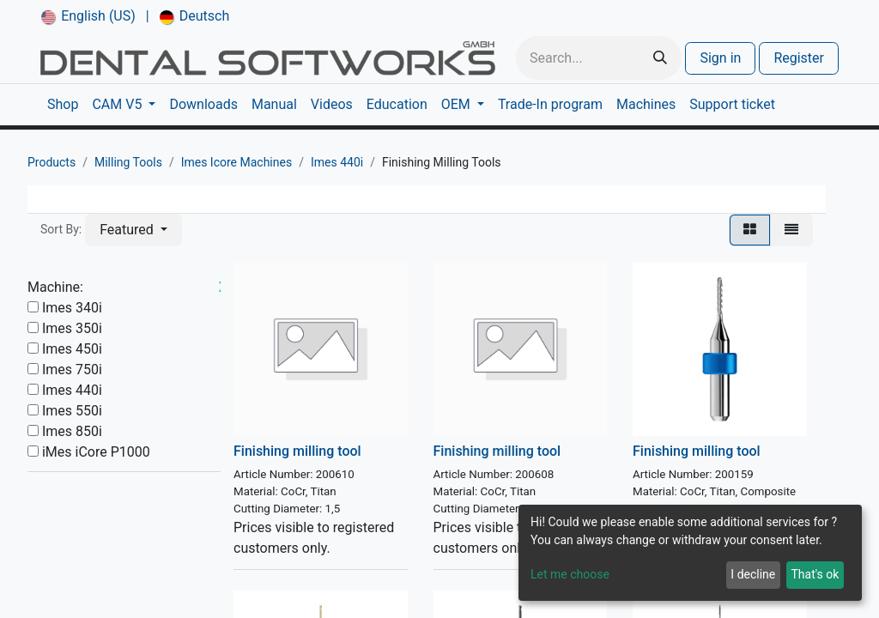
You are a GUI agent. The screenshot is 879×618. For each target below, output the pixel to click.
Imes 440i (337, 162)
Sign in (720, 58)
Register (798, 58)
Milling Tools (128, 162)
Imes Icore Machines (237, 162)
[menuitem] (88, 16)
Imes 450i (72, 349)
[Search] (660, 58)
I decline (752, 574)
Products (51, 162)
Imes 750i (72, 369)
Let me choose (569, 574)
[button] (133, 230)
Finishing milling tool (297, 451)
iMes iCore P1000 (96, 452)
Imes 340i (72, 308)
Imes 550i (72, 411)
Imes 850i (72, 431)
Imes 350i (72, 328)
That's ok (815, 574)
